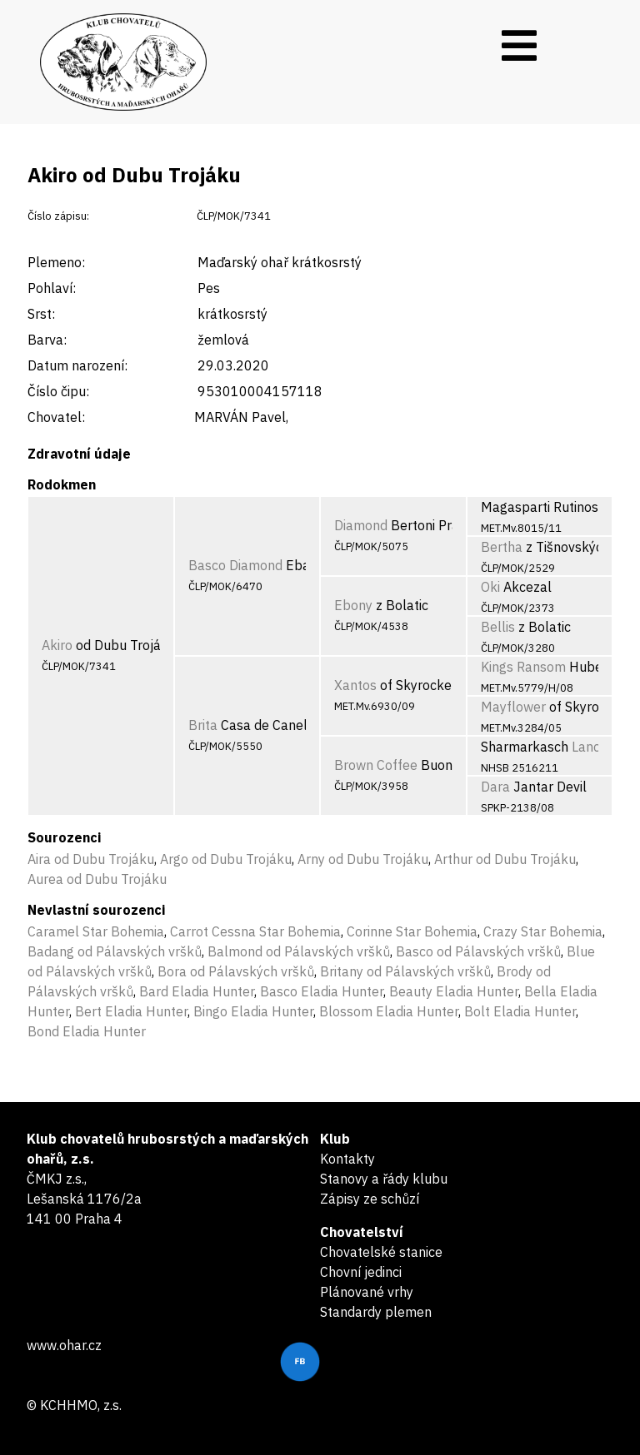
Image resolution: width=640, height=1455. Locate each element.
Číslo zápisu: (58, 216)
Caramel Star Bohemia (96, 931)
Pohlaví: (52, 288)
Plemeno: (56, 262)
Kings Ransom (523, 666)
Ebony (353, 605)
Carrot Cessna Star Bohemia (255, 931)
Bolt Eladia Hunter (520, 1011)
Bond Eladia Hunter (87, 1031)
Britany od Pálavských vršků (405, 971)
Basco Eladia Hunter (321, 991)
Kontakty (347, 1158)
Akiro (57, 645)
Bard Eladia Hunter (196, 991)
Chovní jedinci (361, 1272)
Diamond (361, 525)
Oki (490, 587)
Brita (203, 725)
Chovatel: (56, 417)
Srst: (41, 313)
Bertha (501, 547)
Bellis (498, 626)
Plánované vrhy (366, 1292)
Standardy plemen (376, 1312)
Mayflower (513, 706)
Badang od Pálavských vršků (115, 951)
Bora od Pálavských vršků (236, 971)
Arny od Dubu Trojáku (363, 859)
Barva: (47, 339)
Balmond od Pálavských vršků (299, 951)
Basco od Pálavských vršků (478, 951)
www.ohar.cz (64, 1345)
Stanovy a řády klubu (384, 1178)
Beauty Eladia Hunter (453, 991)
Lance (590, 746)
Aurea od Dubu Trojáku (97, 879)
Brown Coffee (376, 765)
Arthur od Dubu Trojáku (505, 859)
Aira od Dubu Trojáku (91, 859)
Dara (495, 786)
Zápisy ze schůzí (369, 1198)
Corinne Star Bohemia (412, 931)
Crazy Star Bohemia (542, 931)
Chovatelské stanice (381, 1252)
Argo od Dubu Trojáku (226, 859)
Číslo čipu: (58, 391)
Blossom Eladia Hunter (388, 1011)
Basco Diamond (235, 565)
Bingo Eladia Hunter (253, 1011)
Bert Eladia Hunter (131, 1011)
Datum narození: (78, 365)
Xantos (355, 685)
